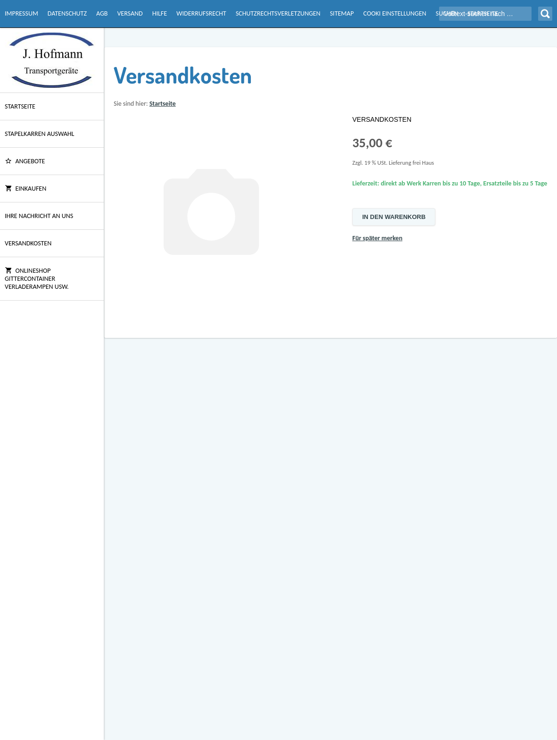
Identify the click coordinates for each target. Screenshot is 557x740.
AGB (102, 13)
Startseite (20, 106)
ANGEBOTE (25, 161)
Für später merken (377, 238)
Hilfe (159, 13)
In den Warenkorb (393, 216)
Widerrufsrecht (201, 13)
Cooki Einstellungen (394, 13)
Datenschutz (67, 13)
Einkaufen (25, 189)
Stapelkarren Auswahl (39, 134)
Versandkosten (28, 243)
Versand (129, 13)
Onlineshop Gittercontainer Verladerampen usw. (37, 279)
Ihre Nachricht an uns (39, 216)
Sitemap (342, 13)
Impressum (21, 13)
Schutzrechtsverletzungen (278, 13)
